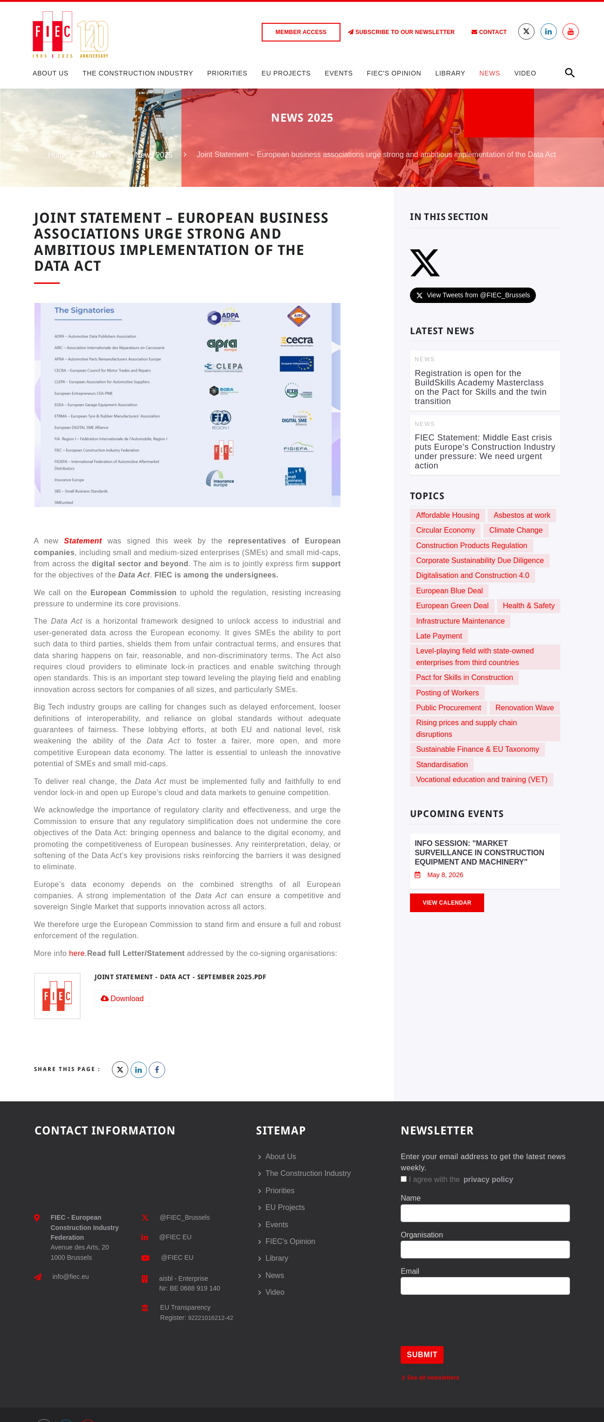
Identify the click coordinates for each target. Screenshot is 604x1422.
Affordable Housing (447, 515)
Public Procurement (448, 708)
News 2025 (154, 155)
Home (58, 155)
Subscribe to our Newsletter (401, 32)
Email (410, 1271)
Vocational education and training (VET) (482, 779)
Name (411, 1198)
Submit (422, 1355)
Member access (301, 32)
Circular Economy (445, 530)
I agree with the (457, 1179)
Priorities (227, 73)
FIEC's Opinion (394, 73)
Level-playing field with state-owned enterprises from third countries (475, 656)
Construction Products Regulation (471, 546)
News (489, 73)
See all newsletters (430, 1377)
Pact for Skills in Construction (464, 677)
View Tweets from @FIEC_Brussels (473, 295)
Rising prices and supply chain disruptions (466, 728)
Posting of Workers (447, 693)
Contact (489, 32)
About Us (51, 73)
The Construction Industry (138, 73)
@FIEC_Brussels (185, 1217)
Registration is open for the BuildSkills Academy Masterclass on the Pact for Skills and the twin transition (481, 387)
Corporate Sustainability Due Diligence (480, 560)
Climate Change (516, 530)
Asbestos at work (521, 515)
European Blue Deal (449, 591)
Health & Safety (529, 606)
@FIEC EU (175, 1237)
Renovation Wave (524, 708)
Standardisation (442, 765)
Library (450, 73)
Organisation (422, 1235)
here (77, 953)
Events (339, 73)
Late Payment (439, 636)
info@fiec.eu (71, 1276)
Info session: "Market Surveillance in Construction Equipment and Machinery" (479, 852)
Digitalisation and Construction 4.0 (472, 575)
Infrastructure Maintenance (460, 621)
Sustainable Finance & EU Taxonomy (477, 749)
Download (122, 999)
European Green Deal (452, 606)
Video (525, 73)
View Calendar (447, 903)
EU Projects (286, 73)
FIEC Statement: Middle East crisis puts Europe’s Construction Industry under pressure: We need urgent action (485, 451)
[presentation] (471, 1328)
